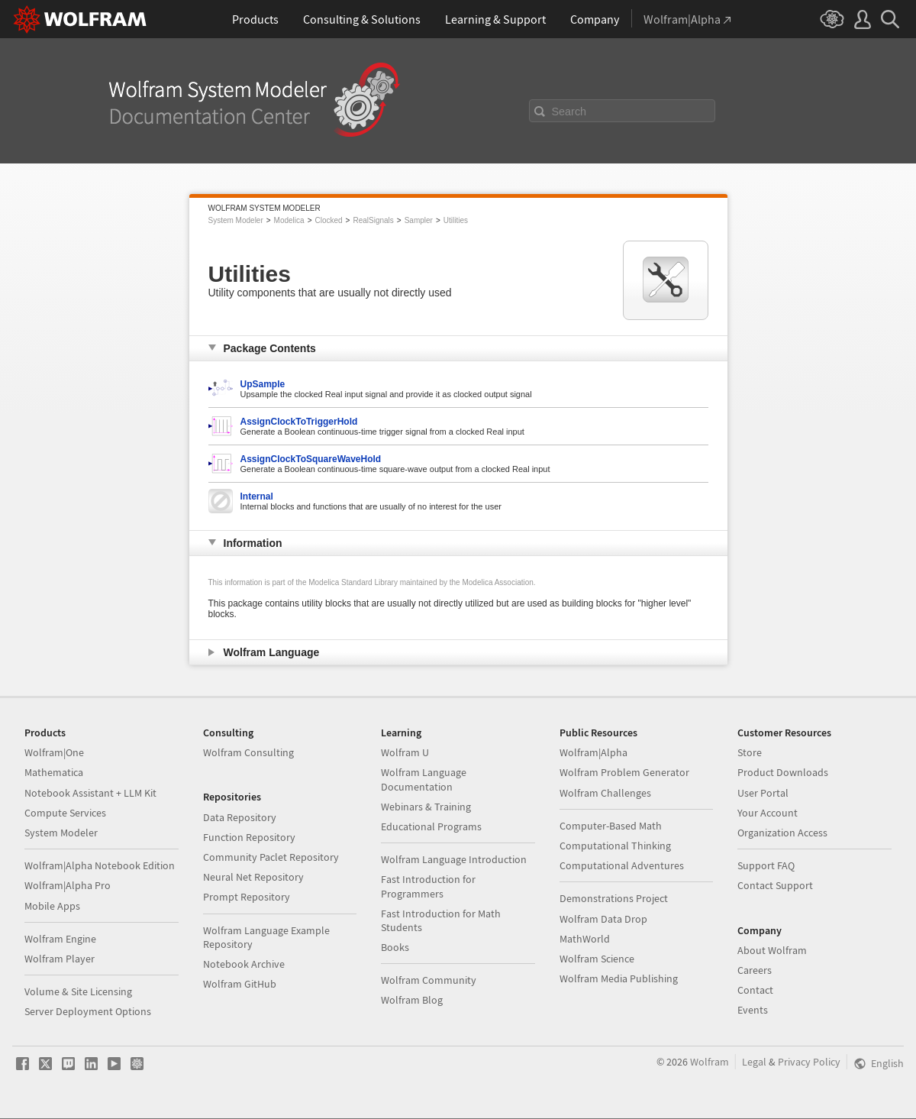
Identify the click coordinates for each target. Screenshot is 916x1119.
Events (752, 1010)
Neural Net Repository (253, 877)
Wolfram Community (428, 980)
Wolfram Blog (412, 1000)
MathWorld (585, 939)
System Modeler (235, 220)
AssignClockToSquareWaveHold (311, 459)
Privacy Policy (809, 1062)
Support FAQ (766, 865)
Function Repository (249, 837)
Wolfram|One (54, 752)
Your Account (767, 813)
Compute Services (65, 813)
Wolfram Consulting (248, 752)
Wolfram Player (59, 958)
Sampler (419, 220)
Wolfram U (405, 752)
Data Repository (239, 817)
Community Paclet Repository (271, 857)
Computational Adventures (622, 865)
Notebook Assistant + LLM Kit (90, 793)
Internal (256, 496)
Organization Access (782, 832)
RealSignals (373, 220)
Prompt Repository (246, 897)
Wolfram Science (597, 958)
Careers (754, 970)
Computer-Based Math (611, 826)
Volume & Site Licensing (78, 991)
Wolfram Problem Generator (624, 772)
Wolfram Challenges (605, 793)
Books (395, 947)
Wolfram (709, 1062)
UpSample (262, 384)
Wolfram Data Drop (603, 919)
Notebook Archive (244, 964)
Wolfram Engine (60, 939)
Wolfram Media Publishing (619, 978)
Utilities (455, 220)
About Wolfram (772, 950)
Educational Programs (431, 826)
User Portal (763, 793)
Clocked (328, 220)
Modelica (289, 220)
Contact (755, 990)
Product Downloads (782, 772)
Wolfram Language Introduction (454, 859)
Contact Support (775, 885)
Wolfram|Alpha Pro (67, 885)
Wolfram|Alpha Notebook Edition (99, 865)
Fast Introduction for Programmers (428, 886)
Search (569, 111)
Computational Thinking (615, 845)
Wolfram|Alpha (593, 752)
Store (749, 752)
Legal (754, 1062)
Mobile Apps (52, 906)
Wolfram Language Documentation (423, 779)
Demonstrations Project (614, 898)
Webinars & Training (426, 806)
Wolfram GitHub (239, 984)
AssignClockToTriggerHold (299, 421)
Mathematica (53, 772)
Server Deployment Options (87, 1011)
